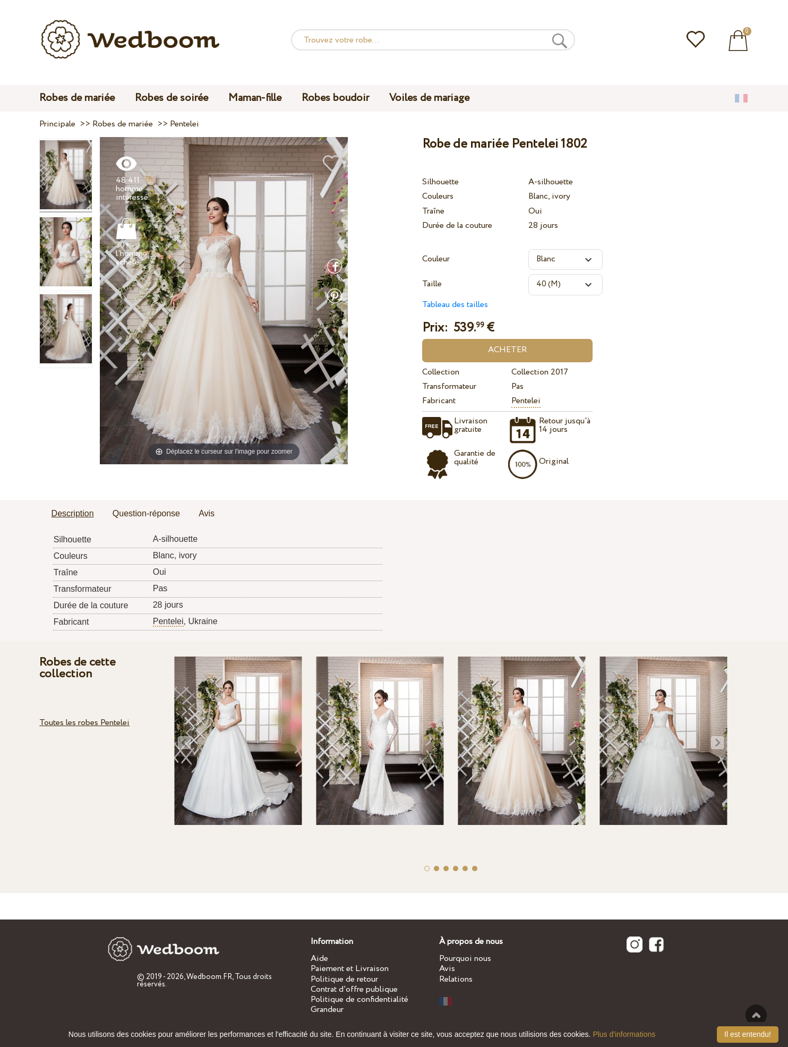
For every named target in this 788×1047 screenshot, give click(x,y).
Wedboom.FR (209, 977)
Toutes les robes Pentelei (84, 723)
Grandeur (327, 1009)
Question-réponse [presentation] (146, 513)
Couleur (436, 259)
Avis (447, 969)
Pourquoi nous (465, 958)
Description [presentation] (73, 513)
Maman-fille (254, 98)
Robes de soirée (171, 98)
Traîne (433, 211)
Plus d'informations (624, 1034)
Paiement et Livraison (350, 969)
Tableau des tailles (455, 305)
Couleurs (437, 196)
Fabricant (439, 401)
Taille (432, 284)
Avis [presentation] (207, 513)
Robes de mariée (77, 98)
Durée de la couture (457, 225)
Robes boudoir (335, 98)
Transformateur (449, 386)
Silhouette (440, 182)
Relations (456, 979)
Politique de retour (344, 979)
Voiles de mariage (429, 98)
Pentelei (526, 401)
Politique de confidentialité (359, 999)
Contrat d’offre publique (354, 989)
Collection (440, 372)
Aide (319, 958)
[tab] (72, 514)
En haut (756, 1015)
